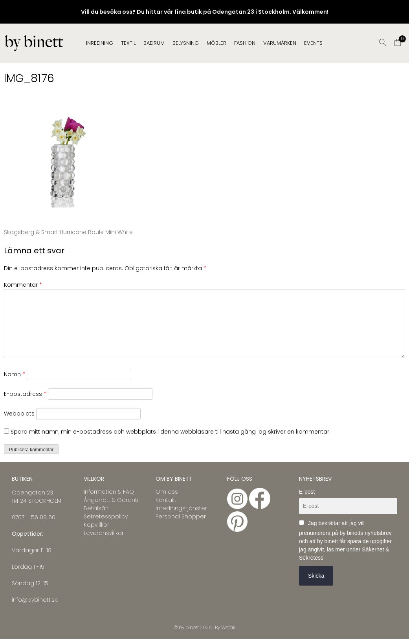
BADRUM (154, 43)
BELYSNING (185, 43)
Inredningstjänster (181, 508)
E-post (307, 492)
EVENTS (313, 43)
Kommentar (23, 285)
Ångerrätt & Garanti (111, 500)
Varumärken (279, 43)
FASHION (244, 43)
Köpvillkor (96, 525)
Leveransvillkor (104, 533)
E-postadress (25, 394)
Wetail (228, 627)
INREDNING (99, 43)
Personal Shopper (181, 516)
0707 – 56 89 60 (33, 517)
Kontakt (166, 500)
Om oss (167, 492)
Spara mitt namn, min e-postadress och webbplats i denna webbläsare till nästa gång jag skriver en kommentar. (170, 432)
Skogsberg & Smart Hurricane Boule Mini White (68, 232)
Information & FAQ (109, 492)
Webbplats (19, 413)
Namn (14, 374)
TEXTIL (128, 43)
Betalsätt (96, 508)
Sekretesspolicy (106, 516)
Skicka (316, 576)
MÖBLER (216, 43)
